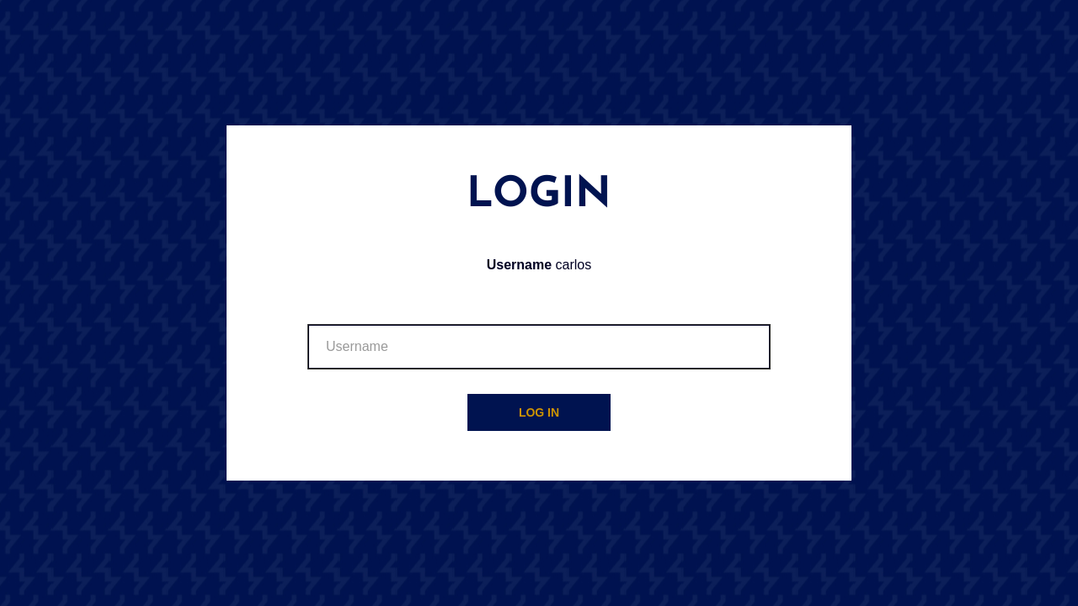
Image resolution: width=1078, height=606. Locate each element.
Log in (539, 412)
